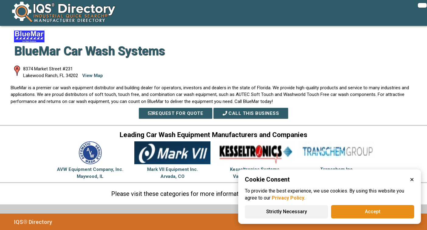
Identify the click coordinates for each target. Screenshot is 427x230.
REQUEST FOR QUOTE (175, 113)
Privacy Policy (288, 198)
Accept (372, 211)
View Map (92, 75)
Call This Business (251, 113)
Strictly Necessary (286, 211)
